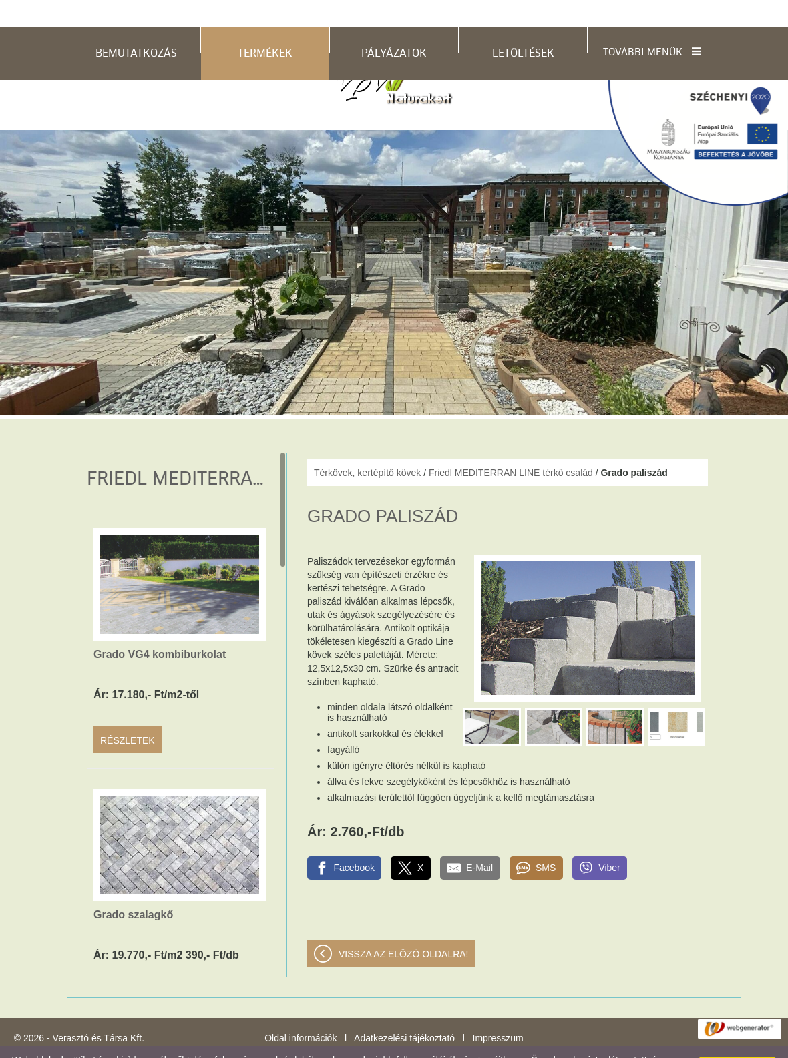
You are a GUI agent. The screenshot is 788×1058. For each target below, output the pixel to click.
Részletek (127, 713)
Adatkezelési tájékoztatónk (462, 1044)
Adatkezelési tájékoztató (404, 1011)
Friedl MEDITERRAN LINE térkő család (511, 446)
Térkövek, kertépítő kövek (367, 446)
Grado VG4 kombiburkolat (159, 627)
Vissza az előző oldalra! (404, 927)
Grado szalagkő (133, 888)
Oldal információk (300, 1011)
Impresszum (498, 1011)
